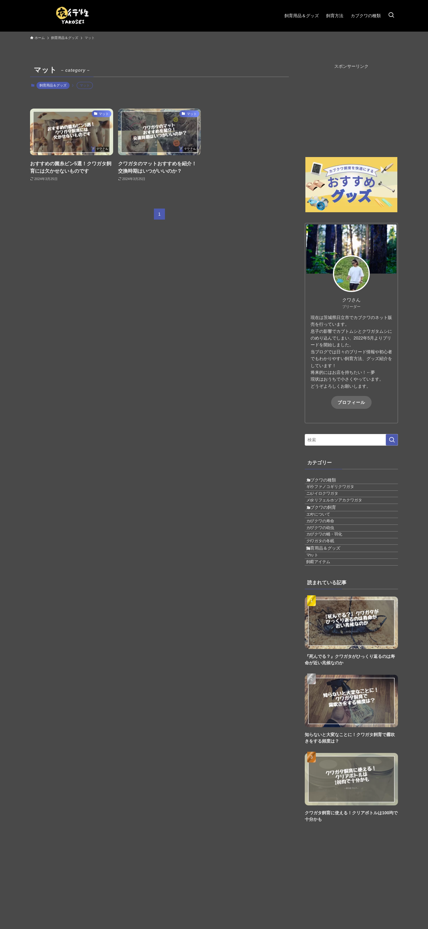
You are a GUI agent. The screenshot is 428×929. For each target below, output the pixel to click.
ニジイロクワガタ (330, 506)
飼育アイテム (326, 624)
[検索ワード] (351, 440)
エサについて (326, 542)
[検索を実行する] (392, 440)
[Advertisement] (351, 108)
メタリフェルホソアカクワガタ (342, 518)
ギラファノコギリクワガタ (338, 495)
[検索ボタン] (391, 15)
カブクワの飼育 (327, 529)
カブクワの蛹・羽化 (332, 576)
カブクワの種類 (327, 482)
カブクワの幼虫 (328, 565)
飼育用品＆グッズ (53, 85)
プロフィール (351, 402)
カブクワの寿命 (328, 553)
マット (321, 612)
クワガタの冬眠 (328, 588)
